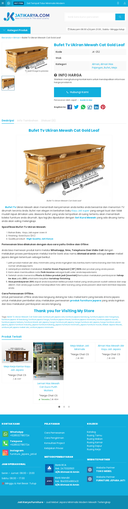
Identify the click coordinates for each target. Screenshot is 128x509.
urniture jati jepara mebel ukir (15, 327)
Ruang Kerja (94, 449)
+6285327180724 (20, 435)
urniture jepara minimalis (42, 327)
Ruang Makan (95, 439)
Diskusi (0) (48, 120)
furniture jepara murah (107, 319)
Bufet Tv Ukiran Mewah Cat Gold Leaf (64, 130)
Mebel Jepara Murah (112, 324)
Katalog (91, 432)
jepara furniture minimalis (67, 324)
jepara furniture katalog (43, 324)
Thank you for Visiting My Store (64, 310)
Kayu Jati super (80, 210)
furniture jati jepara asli (54, 316)
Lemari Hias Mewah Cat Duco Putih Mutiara (48, 387)
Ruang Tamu (94, 435)
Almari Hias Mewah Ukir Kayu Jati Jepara (111, 347)
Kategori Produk (15, 30)
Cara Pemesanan (54, 432)
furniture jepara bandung (77, 316)
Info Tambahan (27, 120)
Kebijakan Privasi (53, 448)
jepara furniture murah (91, 324)
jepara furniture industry (20, 324)
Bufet (107, 67)
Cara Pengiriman (54, 438)
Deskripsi (8, 120)
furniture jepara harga (38, 319)
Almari (95, 64)
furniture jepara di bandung (15, 319)
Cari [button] (120, 18)
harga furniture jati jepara (62, 322)
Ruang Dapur (94, 446)
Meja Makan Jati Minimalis (79, 347)
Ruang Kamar (95, 442)
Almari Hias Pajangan (102, 65)
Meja (114, 67)
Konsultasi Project (54, 443)
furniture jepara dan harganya (104, 316)
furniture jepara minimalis (84, 319)
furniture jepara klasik (60, 319)
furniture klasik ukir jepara (36, 322)
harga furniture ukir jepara (87, 322)
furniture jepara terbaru (13, 322)
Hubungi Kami (77, 92)
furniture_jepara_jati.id (23, 454)
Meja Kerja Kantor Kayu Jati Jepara (17, 368)
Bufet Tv (9, 207)
